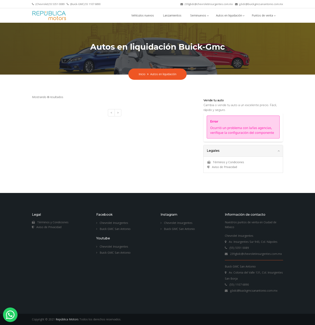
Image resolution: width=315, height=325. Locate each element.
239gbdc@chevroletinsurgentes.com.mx (208, 4)
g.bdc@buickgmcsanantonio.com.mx (261, 4)
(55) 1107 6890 (237, 284)
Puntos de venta (262, 15)
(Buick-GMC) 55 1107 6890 (85, 4)
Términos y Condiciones (226, 162)
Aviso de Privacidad (222, 167)
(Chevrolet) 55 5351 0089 (49, 4)
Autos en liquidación (229, 15)
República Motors (67, 319)
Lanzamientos (172, 15)
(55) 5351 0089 (237, 248)
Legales (213, 151)
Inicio (142, 74)
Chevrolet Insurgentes (112, 223)
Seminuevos (198, 15)
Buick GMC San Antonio (113, 229)
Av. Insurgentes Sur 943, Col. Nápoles (251, 242)
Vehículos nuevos (142, 15)
